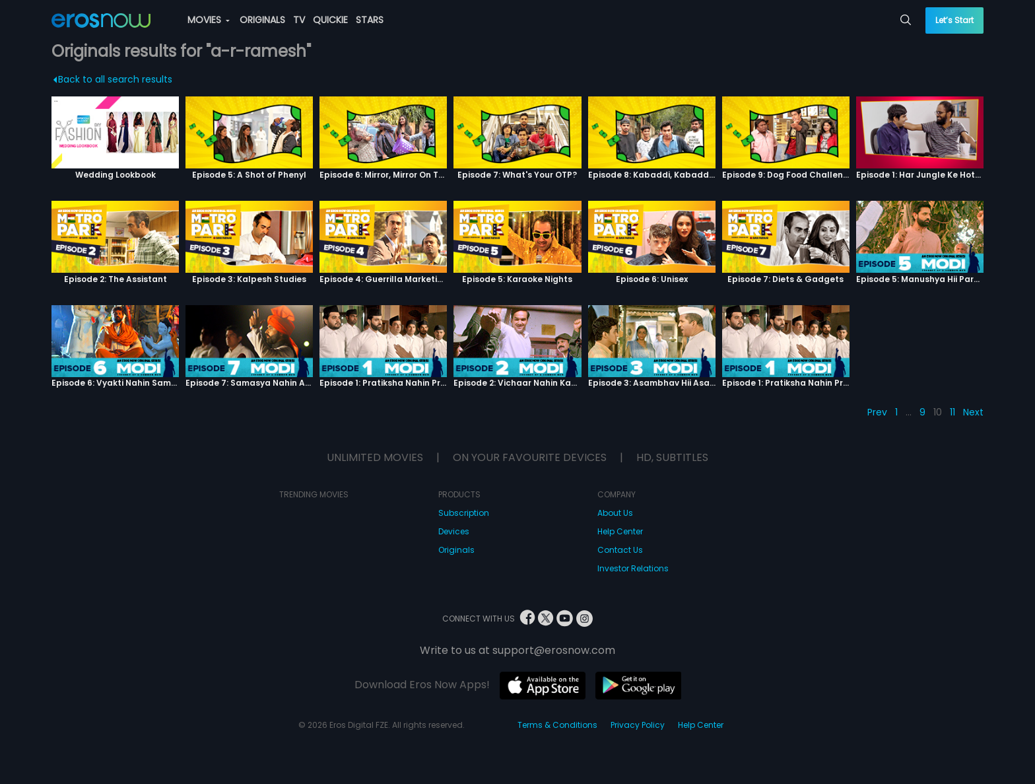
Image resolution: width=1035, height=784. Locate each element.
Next (973, 412)
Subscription (463, 512)
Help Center (620, 531)
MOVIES (208, 19)
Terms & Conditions (557, 725)
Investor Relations (633, 568)
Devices (453, 531)
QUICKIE (330, 19)
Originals (456, 549)
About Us (615, 512)
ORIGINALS (262, 19)
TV (299, 19)
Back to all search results (112, 79)
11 (952, 412)
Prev (877, 412)
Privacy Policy (638, 725)
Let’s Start (954, 20)
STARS (370, 19)
